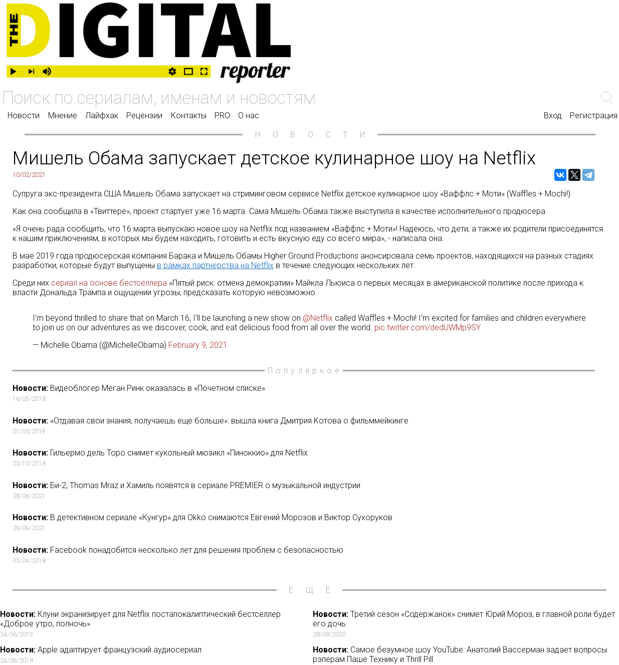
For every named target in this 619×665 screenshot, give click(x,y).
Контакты (189, 115)
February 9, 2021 (198, 345)
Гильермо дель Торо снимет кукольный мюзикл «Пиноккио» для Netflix (313, 457)
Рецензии (144, 115)
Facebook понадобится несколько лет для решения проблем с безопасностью (313, 554)
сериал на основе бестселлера (109, 283)
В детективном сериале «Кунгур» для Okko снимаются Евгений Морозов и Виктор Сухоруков (313, 522)
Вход (553, 115)
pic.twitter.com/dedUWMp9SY (427, 327)
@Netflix (318, 318)
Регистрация (593, 115)
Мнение (62, 115)
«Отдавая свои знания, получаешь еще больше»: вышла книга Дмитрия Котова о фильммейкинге (313, 425)
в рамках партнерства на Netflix (215, 265)
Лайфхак (101, 115)
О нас (248, 115)
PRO (222, 115)
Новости (24, 115)
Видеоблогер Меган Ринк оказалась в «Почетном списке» (313, 392)
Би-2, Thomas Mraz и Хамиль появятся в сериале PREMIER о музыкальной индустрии (313, 490)
